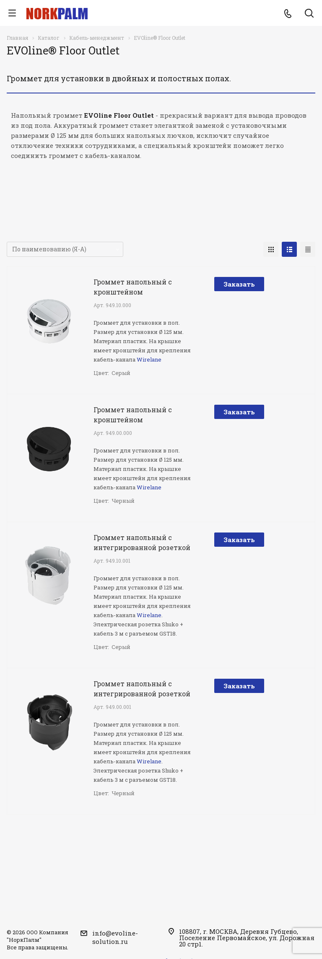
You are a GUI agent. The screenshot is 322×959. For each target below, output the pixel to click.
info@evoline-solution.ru (115, 937)
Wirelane (149, 359)
